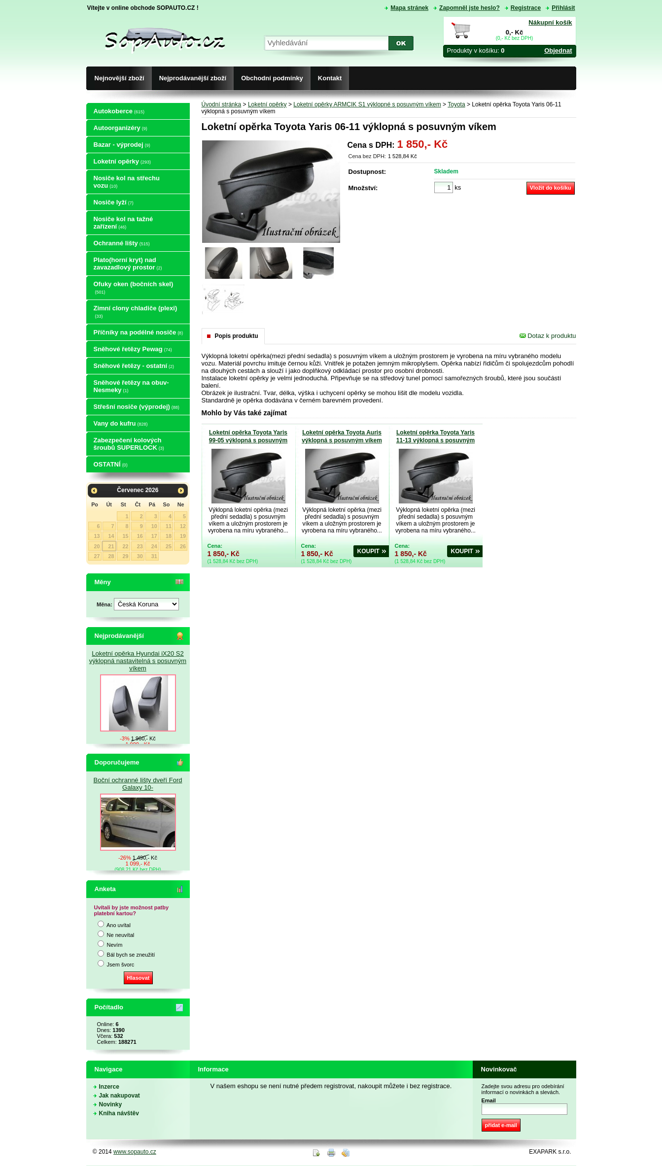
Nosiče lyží (114, 202)
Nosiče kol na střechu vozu (127, 181)
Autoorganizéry (120, 128)
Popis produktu (236, 336)
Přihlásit (563, 7)
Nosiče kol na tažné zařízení (123, 222)
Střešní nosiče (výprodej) (136, 406)
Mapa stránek (409, 7)
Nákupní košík (550, 22)
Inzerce (109, 1086)
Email (489, 1100)
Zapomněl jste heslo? (469, 7)
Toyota (456, 104)
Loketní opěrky (122, 161)
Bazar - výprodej (122, 144)
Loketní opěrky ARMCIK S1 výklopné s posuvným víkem (367, 104)
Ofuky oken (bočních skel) (134, 287)
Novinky (110, 1104)
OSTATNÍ (111, 464)
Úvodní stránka (222, 104)
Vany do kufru (121, 423)
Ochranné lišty (122, 243)
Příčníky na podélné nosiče (138, 332)
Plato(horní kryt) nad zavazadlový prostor (128, 263)
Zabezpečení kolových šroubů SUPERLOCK (129, 443)
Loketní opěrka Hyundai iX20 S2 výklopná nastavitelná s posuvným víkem (137, 661)
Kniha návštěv (119, 1113)
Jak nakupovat (119, 1095)
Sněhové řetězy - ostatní (134, 365)
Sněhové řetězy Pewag (133, 349)
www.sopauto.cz (134, 1151)
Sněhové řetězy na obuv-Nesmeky (131, 386)
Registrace (526, 7)
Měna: (105, 604)
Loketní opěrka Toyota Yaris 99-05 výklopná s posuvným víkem (248, 440)
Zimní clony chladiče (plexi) (135, 311)
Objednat (558, 50)
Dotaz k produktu (548, 335)
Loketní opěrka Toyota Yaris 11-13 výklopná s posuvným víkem (435, 440)
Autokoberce (119, 111)
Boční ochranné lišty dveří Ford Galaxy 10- (138, 783)
